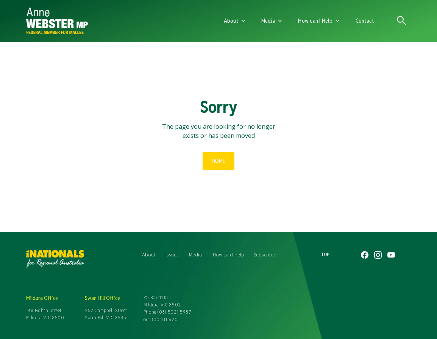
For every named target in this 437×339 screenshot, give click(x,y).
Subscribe (264, 254)
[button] (235, 21)
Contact (365, 20)
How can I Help (228, 254)
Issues (172, 254)
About (148, 254)
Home (218, 160)
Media (195, 254)
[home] (114, 21)
